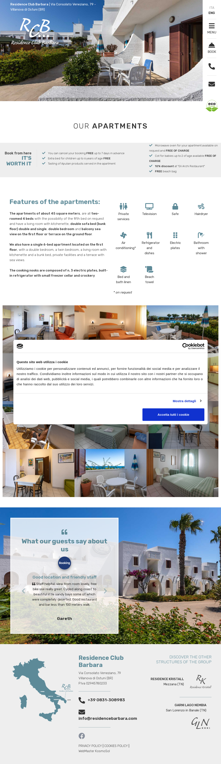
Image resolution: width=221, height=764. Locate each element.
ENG (211, 13)
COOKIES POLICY (116, 746)
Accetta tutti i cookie (173, 414)
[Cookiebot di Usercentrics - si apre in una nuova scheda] (185, 346)
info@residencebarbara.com (108, 718)
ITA (211, 8)
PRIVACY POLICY (90, 746)
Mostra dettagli (184, 401)
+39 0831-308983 (106, 699)
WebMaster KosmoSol (94, 751)
